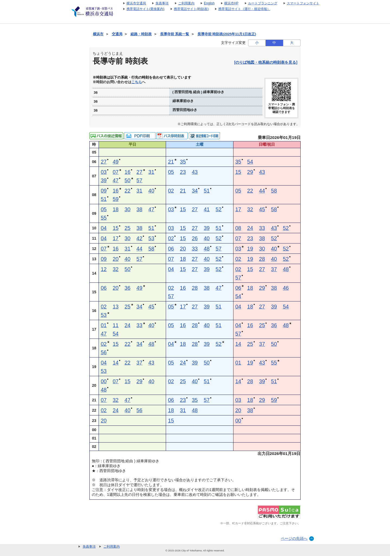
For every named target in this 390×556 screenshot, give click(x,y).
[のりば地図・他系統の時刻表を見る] (265, 62)
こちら (136, 82)
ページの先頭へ (294, 538)
